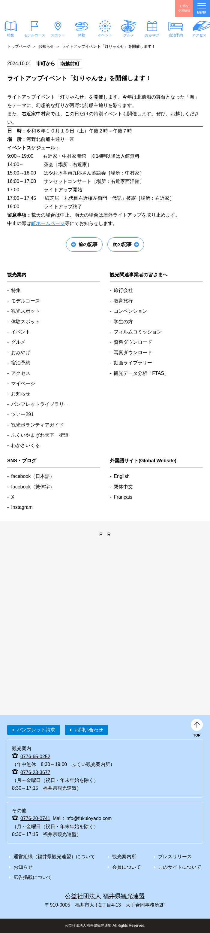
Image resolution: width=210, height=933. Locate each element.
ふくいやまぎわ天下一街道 (40, 435)
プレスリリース (175, 856)
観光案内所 (124, 856)
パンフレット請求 (36, 729)
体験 (81, 35)
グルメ (128, 35)
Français (123, 497)
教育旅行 (123, 300)
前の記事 (88, 244)
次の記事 (122, 244)
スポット (58, 35)
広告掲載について (33, 877)
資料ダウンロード (133, 342)
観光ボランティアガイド (37, 424)
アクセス (20, 373)
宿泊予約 (175, 35)
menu (201, 8)
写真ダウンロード (133, 352)
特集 (16, 290)
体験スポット (25, 321)
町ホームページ (48, 223)
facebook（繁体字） (33, 486)
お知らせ (46, 46)
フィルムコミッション (138, 331)
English (121, 476)
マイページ (23, 383)
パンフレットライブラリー (40, 404)
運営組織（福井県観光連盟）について (54, 856)
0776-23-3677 (35, 772)
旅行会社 (123, 290)
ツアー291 (22, 414)
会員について (126, 867)
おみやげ (152, 35)
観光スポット (25, 311)
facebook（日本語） (33, 476)
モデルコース (34, 35)
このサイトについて (179, 867)
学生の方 (123, 321)
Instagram (21, 507)
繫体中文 (123, 486)
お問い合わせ (88, 729)
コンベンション (130, 311)
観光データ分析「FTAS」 (141, 373)
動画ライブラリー (133, 362)
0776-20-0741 (35, 818)
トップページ (19, 46)
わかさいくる (25, 445)
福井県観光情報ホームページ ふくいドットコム (34, 8)
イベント (105, 35)
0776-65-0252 (35, 756)
